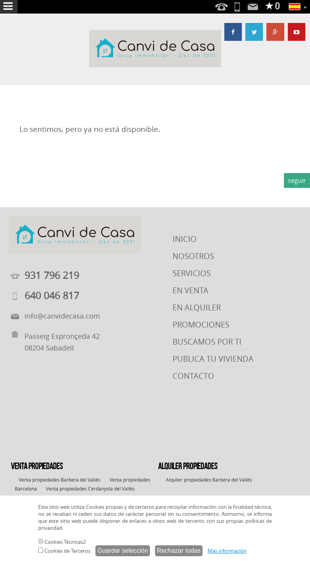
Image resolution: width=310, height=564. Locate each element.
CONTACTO (193, 376)
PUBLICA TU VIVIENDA (213, 359)
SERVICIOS (192, 273)
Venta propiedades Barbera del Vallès (59, 479)
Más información (227, 550)
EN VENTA (190, 290)
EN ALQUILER (197, 307)
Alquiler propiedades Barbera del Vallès (209, 479)
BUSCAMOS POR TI (207, 341)
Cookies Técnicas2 (62, 541)
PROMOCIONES (201, 324)
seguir (297, 180)
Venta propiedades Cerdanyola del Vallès (90, 488)
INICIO (185, 239)
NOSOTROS (193, 256)
